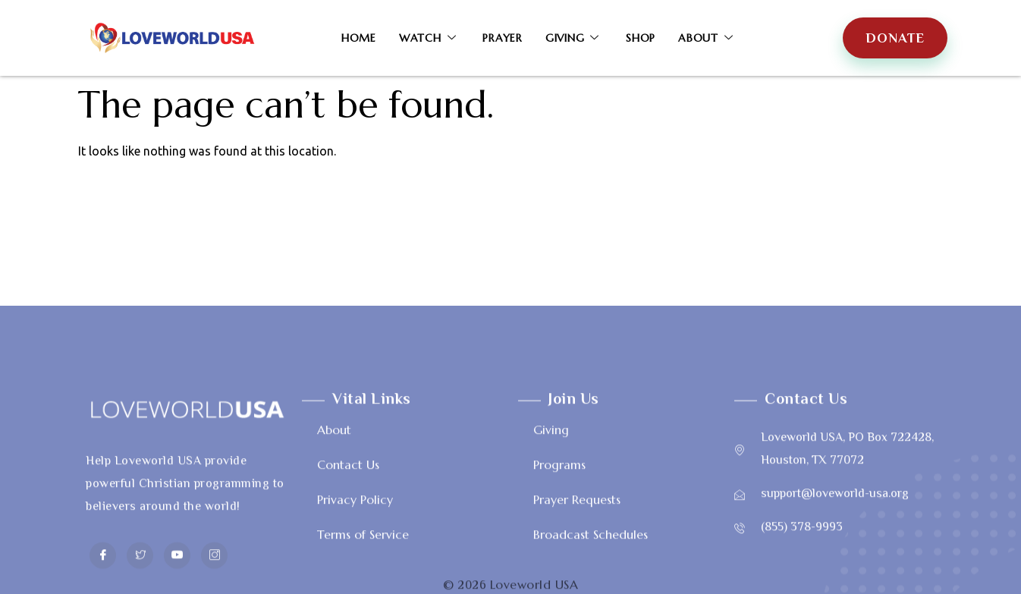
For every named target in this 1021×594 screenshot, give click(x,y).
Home (358, 38)
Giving (574, 38)
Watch (429, 38)
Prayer (502, 38)
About (707, 38)
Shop (640, 38)
